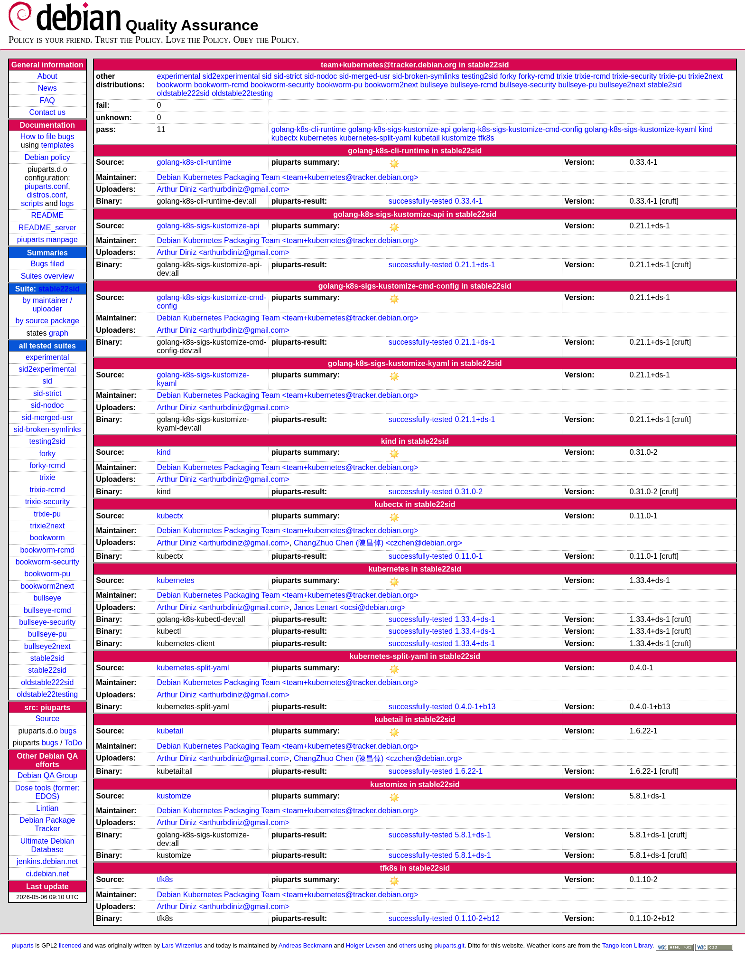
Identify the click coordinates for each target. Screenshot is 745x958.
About (47, 76)
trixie (47, 477)
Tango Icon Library (627, 945)
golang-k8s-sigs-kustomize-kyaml (641, 129)
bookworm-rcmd (47, 550)
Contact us (47, 112)
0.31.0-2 (469, 492)
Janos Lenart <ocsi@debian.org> (350, 607)
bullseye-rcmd (47, 610)
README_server (47, 228)
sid (47, 381)
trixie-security (47, 502)
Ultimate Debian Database (47, 845)
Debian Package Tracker (47, 824)
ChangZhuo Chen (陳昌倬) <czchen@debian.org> (378, 543)
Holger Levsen (366, 945)
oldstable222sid (47, 682)
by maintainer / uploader (47, 304)
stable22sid (59, 289)
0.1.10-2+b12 (477, 918)
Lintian (47, 808)
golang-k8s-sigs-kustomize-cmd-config (517, 129)
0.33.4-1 (469, 201)
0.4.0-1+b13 (475, 707)
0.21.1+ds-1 (475, 265)
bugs (68, 731)
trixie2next (47, 526)
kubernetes (318, 138)
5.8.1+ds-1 (473, 835)
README (47, 215)
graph (58, 333)
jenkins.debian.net (47, 861)
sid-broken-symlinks (47, 429)
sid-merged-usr (47, 417)
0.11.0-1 (469, 556)
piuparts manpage (47, 239)
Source (47, 718)
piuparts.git (449, 945)
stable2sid (47, 658)
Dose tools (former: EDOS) (47, 792)
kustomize (459, 138)
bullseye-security (47, 622)
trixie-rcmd (47, 490)
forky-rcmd (47, 465)
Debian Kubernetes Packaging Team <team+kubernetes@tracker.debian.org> (288, 177)
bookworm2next (47, 586)
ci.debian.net (47, 874)
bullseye (47, 598)
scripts (32, 203)
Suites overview (47, 276)
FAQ (47, 100)
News (47, 88)
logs (67, 203)
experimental (47, 357)
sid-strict (47, 393)
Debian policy (47, 157)
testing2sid (47, 441)
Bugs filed (47, 264)
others (407, 945)
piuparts (23, 945)
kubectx (284, 138)
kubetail (427, 138)
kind (706, 129)
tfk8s (486, 138)
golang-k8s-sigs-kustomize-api (399, 129)
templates (57, 145)
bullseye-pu (47, 634)
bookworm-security (47, 562)
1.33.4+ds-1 (475, 619)
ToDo (73, 743)
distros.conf (46, 195)
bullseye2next (47, 646)
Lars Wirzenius (182, 945)
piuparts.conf (46, 186)
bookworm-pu (47, 574)
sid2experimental (47, 369)
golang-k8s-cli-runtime (308, 129)
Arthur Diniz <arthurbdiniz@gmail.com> (223, 189)
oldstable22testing (47, 694)
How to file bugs (47, 136)
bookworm (47, 538)
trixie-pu (47, 514)
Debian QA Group (47, 775)
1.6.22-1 (469, 771)
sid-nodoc (47, 405)
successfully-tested (421, 201)
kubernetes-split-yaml (375, 138)
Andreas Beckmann (305, 945)
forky (47, 454)
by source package (47, 321)
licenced (70, 945)
